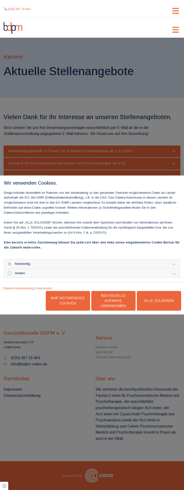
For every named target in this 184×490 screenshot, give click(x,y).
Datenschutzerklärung (18, 288)
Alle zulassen (159, 300)
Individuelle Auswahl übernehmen (113, 301)
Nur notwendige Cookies (68, 300)
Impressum (44, 288)
